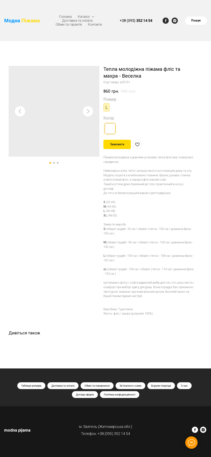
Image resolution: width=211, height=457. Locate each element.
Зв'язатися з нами (130, 385)
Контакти (95, 24)
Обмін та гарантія (69, 24)
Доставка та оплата (77, 20)
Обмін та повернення (97, 385)
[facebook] (166, 21)
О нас (184, 385)
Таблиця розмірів (31, 385)
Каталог (84, 17)
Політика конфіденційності (119, 394)
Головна (65, 17)
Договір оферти (85, 394)
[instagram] (175, 21)
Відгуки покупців (161, 385)
